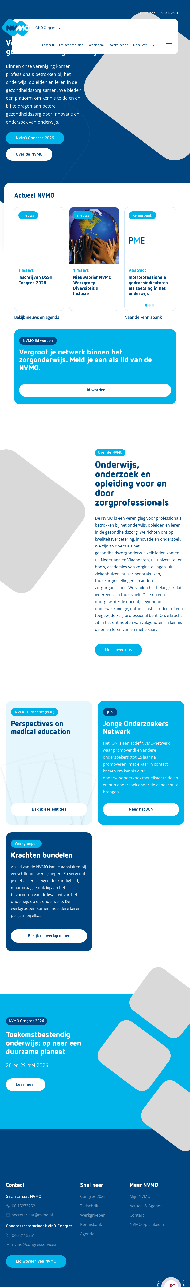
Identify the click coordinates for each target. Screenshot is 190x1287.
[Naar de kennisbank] (143, 317)
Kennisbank (96, 45)
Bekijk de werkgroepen (49, 936)
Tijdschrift (47, 45)
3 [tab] (153, 305)
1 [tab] (146, 305)
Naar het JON (141, 809)
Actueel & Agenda (146, 1206)
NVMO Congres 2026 (26, 1021)
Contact (137, 1215)
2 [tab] (149, 305)
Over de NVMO (29, 154)
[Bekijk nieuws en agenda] (36, 317)
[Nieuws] (39, 259)
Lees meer (25, 1085)
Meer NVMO (141, 45)
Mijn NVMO (169, 13)
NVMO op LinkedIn (147, 1225)
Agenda (87, 1234)
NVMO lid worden (38, 340)
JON (110, 712)
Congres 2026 (93, 1197)
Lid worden (147, 13)
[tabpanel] (150, 259)
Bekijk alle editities (49, 809)
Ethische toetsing (71, 45)
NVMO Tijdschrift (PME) (34, 712)
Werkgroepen (118, 45)
